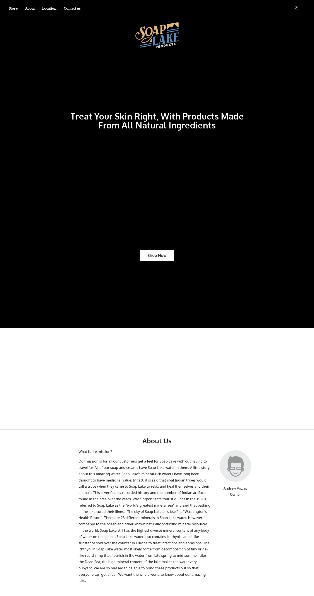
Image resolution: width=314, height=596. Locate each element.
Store (13, 8)
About (30, 8)
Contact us (72, 8)
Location (49, 8)
